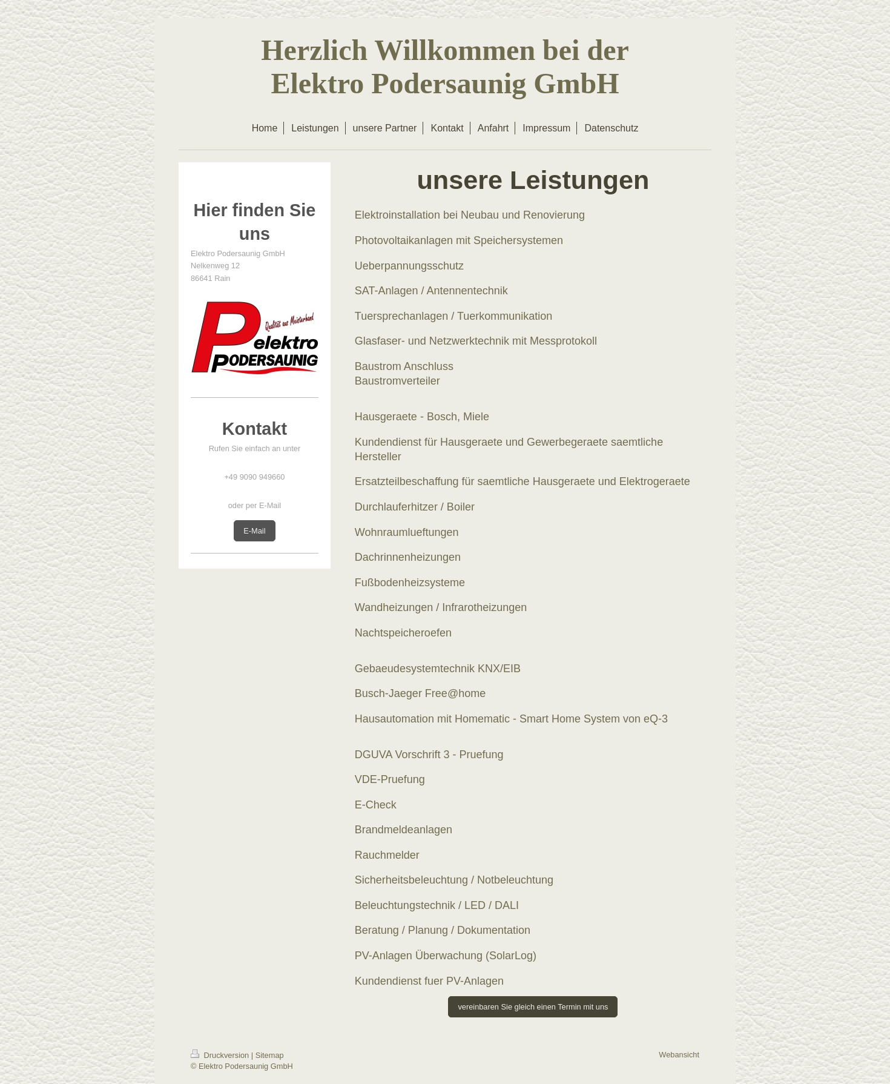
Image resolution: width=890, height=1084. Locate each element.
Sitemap (269, 1055)
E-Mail (254, 530)
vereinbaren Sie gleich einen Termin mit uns (533, 1006)
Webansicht (679, 1054)
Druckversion (221, 1055)
